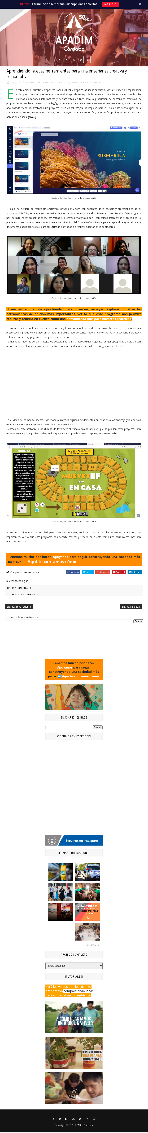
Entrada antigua (131, 607)
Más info (110, 4)
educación (63, 83)
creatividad (51, 83)
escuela (75, 83)
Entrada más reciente (19, 607)
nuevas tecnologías (90, 83)
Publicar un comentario (25, 595)
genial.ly (32, 118)
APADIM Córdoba (35, 83)
